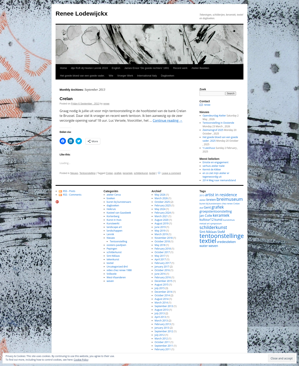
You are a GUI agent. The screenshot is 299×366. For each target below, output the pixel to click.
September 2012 (164, 331)
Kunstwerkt (113, 223)
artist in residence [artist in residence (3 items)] (221, 194)
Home (63, 68)
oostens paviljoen (116, 245)
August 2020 (161, 220)
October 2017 (162, 252)
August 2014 (161, 299)
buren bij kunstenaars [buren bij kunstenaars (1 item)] (210, 203)
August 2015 (161, 284)
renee (106, 103)
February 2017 (163, 263)
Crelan (66, 98)
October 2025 (162, 202)
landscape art (114, 227)
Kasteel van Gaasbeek (119, 212)
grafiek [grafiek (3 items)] (217, 207)
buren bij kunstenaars (119, 202)
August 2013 (161, 309)
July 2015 (160, 288)
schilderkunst (141, 173)
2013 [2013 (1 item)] (201, 195)
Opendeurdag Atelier (214, 115)
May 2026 (160, 194)
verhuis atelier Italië (214, 166)
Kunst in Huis (114, 220)
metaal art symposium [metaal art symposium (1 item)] (210, 223)
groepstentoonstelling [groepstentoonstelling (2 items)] (215, 211)
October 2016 (162, 270)
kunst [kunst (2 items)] (218, 219)
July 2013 (160, 313)
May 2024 (160, 209)
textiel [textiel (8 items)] (207, 241)
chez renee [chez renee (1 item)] (227, 203)
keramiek (128, 173)
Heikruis (111, 209)
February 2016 (163, 277)
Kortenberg (113, 216)
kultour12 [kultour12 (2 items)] (206, 219)
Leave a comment (171, 173)
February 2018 (163, 248)
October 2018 (162, 241)
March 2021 (161, 216)
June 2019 (160, 227)
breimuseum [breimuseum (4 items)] (229, 199)
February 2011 (163, 349)
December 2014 (163, 291)
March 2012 (161, 338)
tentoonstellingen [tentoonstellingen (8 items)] (223, 236)
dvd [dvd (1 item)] (201, 207)
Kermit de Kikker (212, 169)
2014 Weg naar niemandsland (219, 180)
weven (110, 281)
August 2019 (161, 223)
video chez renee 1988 (119, 270)
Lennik (110, 234)
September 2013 (164, 306)
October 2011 (162, 342)
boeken (111, 198)
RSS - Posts (69, 191)
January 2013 (162, 327)
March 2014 (161, 302)
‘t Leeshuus (209, 148)
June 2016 (160, 273)
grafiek (118, 173)
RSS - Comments (72, 194)
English (116, 68)
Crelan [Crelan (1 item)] (236, 203)
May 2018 (160, 245)
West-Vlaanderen (116, 277)
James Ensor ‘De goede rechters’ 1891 (146, 68)
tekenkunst (113, 259)
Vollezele (112, 273)
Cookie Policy (81, 359)
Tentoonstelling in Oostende (218, 122)
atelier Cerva (114, 194)
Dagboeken (167, 75)
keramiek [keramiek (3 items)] (221, 215)
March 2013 (161, 320)
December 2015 (163, 281)
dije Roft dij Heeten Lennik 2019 (89, 68)
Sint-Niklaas (113, 256)
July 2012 (160, 335)
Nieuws (74, 173)
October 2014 (162, 295)
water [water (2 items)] (203, 246)
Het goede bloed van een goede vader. (82, 75)
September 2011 (164, 345)
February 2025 (163, 205)
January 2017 (162, 266)
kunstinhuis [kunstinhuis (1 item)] (229, 220)
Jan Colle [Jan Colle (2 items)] (205, 215)
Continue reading (167, 120)
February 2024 (163, 212)
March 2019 (161, 234)
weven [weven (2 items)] (213, 246)
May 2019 (160, 230)
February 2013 (163, 324)
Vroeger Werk (125, 75)
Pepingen (112, 248)
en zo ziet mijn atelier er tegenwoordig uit (216, 174)
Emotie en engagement (215, 162)
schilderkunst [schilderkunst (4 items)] (213, 227)
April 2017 (160, 259)
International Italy (147, 75)
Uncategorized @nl (117, 266)
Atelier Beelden (200, 68)
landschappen (115, 230)
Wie (111, 75)
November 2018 (164, 238)
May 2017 (160, 256)
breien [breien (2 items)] (211, 199)
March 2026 (161, 198)
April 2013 (160, 317)
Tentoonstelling (87, 173)
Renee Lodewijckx (82, 13)
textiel (152, 173)
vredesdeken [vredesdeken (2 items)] (226, 242)
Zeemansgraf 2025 (213, 130)
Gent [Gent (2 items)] (207, 207)
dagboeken (113, 205)
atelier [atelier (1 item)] (202, 200)
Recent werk (180, 68)
